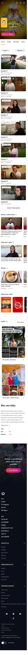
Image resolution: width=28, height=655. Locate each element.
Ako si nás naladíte (5, 595)
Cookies (2, 626)
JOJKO (3, 525)
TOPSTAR (3, 550)
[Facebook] (7, 614)
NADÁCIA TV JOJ (7, 528)
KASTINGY (5, 531)
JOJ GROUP (5, 537)
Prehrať (13, 470)
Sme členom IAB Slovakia (6, 630)
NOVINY (3, 568)
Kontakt (2, 632)
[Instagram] (13, 614)
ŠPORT (3, 574)
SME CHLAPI (4, 552)
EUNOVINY (4, 579)
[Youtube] (20, 614)
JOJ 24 (3, 507)
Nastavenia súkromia (5, 628)
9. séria (5, 50)
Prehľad (3, 41)
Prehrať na (8, 34)
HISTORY (3, 558)
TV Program (5, 504)
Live (2, 499)
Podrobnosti (16, 41)
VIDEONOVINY (5, 577)
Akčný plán (3, 606)
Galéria (23, 41)
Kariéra (2, 601)
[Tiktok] (13, 618)
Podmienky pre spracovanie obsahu (7, 624)
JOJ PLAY (4, 519)
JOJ (2, 516)
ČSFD (11, 26)
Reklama (3, 592)
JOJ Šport (4, 510)
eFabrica (18, 637)
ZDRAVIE (3, 555)
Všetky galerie (20, 322)
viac (11, 30)
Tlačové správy (4, 589)
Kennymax (9, 637)
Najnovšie (20, 50)
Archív (3, 501)
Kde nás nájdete (4, 598)
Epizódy (9, 41)
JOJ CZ (3, 534)
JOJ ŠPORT (5, 522)
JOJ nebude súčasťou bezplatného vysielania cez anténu (13, 604)
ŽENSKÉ (3, 547)
